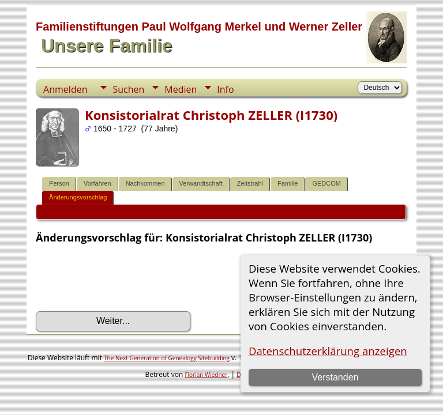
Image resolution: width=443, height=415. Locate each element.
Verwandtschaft (201, 183)
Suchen (128, 89)
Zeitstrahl (250, 183)
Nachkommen (145, 183)
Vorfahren (97, 183)
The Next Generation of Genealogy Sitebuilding (167, 358)
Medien (180, 89)
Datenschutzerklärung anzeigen (328, 351)
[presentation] (123, 277)
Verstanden (334, 377)
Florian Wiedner (206, 375)
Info (225, 89)
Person (59, 183)
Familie (287, 183)
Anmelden (65, 89)
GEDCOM (326, 183)
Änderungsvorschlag (78, 197)
